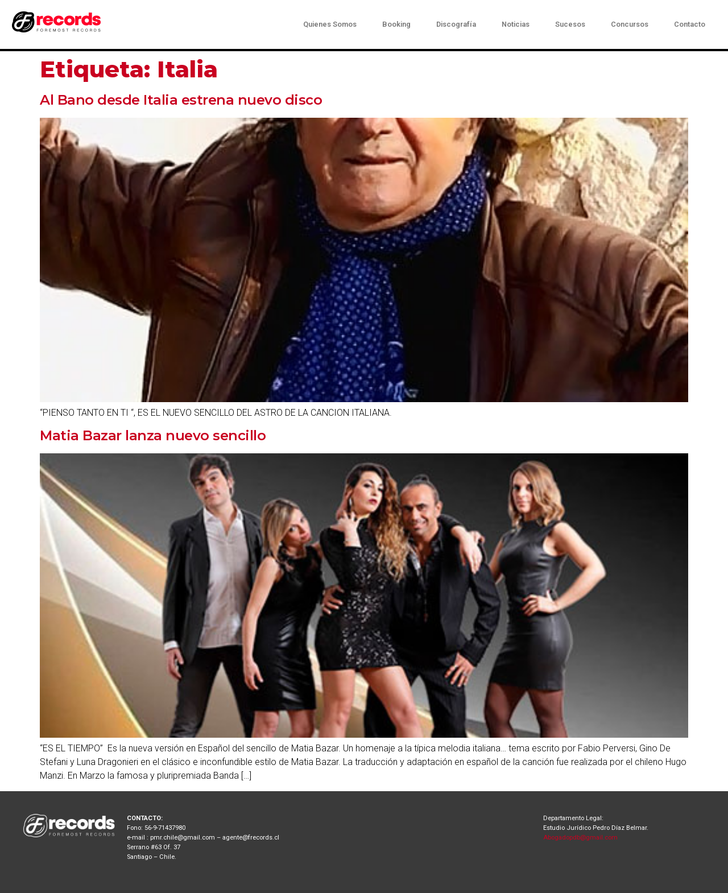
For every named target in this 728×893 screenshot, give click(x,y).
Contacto (689, 24)
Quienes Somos (330, 24)
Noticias (516, 24)
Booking (396, 24)
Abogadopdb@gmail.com (580, 837)
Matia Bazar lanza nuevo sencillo (153, 435)
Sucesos (570, 24)
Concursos (629, 24)
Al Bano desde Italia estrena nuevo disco (181, 100)
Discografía (456, 24)
